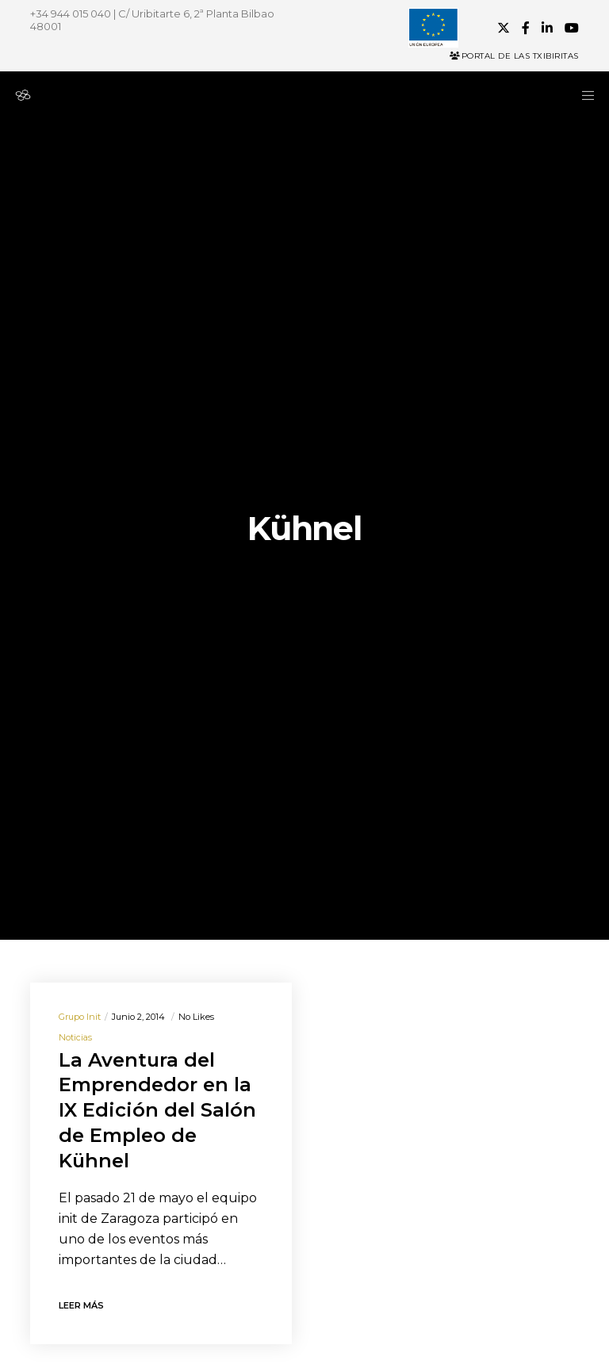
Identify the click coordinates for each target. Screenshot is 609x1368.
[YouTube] (572, 27)
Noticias (75, 1037)
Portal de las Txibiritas (514, 56)
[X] (503, 27)
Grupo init (80, 1016)
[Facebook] (526, 27)
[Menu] (583, 95)
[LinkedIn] (547, 27)
